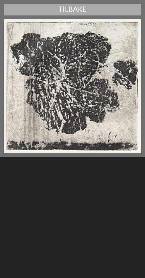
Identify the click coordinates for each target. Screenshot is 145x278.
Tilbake (72, 9)
